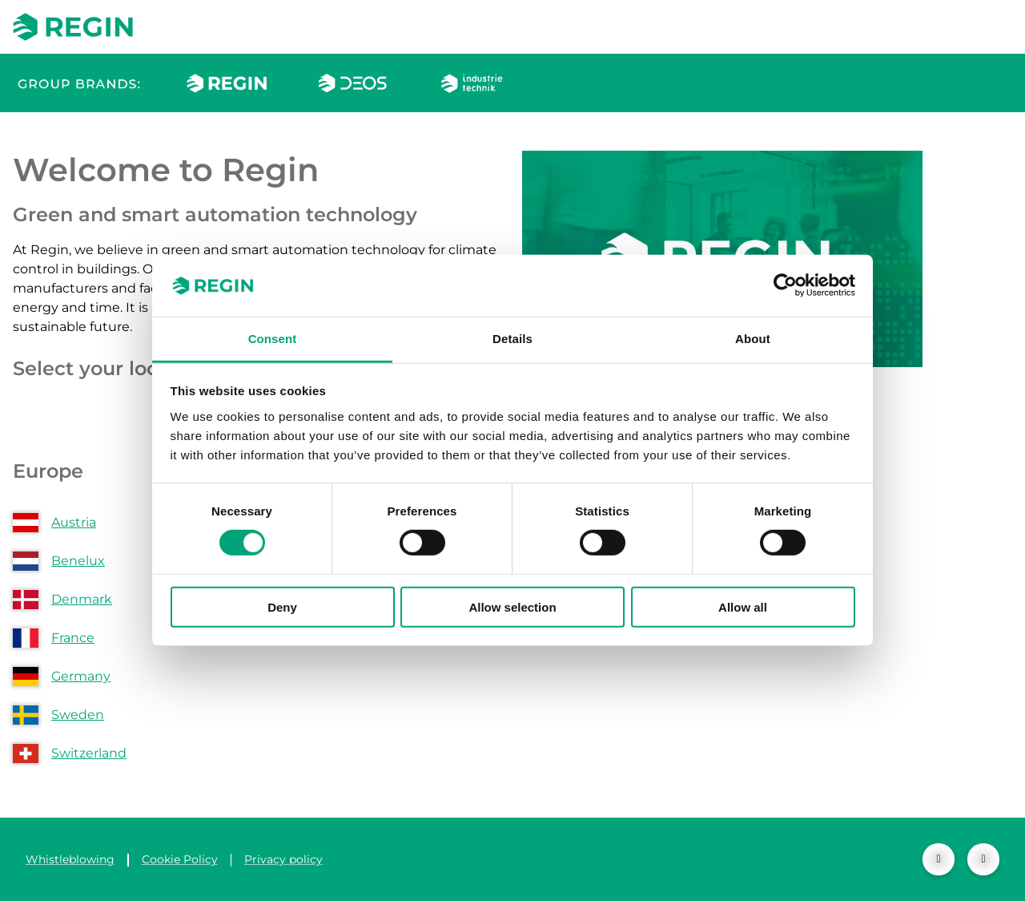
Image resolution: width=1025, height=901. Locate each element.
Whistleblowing (70, 859)
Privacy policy (283, 859)
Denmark (81, 599)
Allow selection (512, 606)
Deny (282, 606)
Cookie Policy (180, 859)
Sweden (77, 714)
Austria (73, 522)
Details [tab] (512, 338)
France (72, 637)
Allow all (742, 606)
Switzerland (89, 753)
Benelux (78, 560)
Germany (81, 676)
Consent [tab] (272, 338)
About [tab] (752, 338)
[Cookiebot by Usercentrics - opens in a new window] (785, 285)
